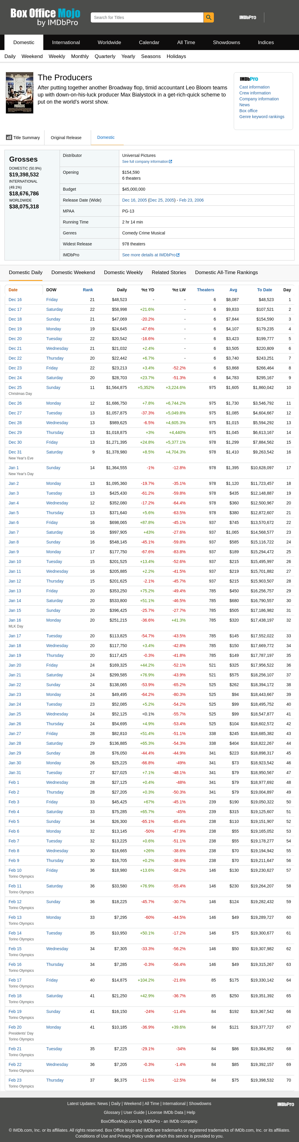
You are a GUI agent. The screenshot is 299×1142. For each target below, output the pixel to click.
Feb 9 (14, 860)
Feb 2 (14, 792)
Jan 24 (15, 704)
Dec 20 (15, 338)
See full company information (147, 162)
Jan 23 (15, 694)
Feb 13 (15, 917)
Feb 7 (14, 841)
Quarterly (105, 56)
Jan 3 (14, 493)
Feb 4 (14, 811)
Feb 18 (15, 995)
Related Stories (169, 272)
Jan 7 (14, 532)
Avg (233, 289)
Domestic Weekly (123, 272)
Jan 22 (15, 684)
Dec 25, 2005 (162, 200)
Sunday (53, 319)
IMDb (174, 1121)
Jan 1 (14, 467)
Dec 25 (15, 387)
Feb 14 (15, 933)
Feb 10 (15, 870)
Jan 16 (15, 620)
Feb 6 (14, 831)
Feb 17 (15, 980)
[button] (263, 120)
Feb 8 (14, 850)
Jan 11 (15, 571)
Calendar (149, 42)
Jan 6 (14, 522)
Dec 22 (15, 358)
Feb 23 (15, 1080)
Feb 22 (15, 1064)
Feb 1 (14, 782)
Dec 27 (15, 413)
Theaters (205, 289)
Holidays (176, 56)
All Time (186, 42)
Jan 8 (14, 542)
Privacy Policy (130, 1136)
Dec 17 (15, 309)
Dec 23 (15, 368)
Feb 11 (15, 886)
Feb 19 (15, 1011)
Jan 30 (15, 762)
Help (191, 1112)
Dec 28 (15, 422)
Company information (259, 98)
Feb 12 (15, 901)
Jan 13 (15, 590)
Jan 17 (15, 635)
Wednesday (57, 348)
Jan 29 (15, 753)
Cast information (254, 87)
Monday (53, 328)
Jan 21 (15, 675)
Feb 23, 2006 (191, 200)
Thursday (54, 358)
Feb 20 (15, 1027)
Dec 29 (15, 432)
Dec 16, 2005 (134, 200)
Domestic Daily (25, 272)
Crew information (255, 93)
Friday (52, 299)
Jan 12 (15, 581)
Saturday (54, 309)
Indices (266, 42)
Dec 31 (15, 452)
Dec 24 (15, 377)
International (66, 42)
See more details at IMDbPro (151, 254)
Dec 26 (15, 403)
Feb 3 (14, 802)
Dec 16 (15, 299)
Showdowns (226, 42)
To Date (264, 289)
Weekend (32, 56)
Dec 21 (15, 348)
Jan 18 (15, 645)
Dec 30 (15, 442)
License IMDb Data (165, 1112)
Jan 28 (15, 743)
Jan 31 (15, 772)
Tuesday (54, 338)
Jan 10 (15, 561)
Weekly (57, 56)
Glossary (112, 1112)
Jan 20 (15, 665)
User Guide (134, 1112)
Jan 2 (14, 483)
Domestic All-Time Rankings (226, 272)
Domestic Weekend (73, 272)
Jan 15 (15, 610)
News (244, 104)
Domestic (23, 42)
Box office (248, 110)
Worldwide (109, 42)
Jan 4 (14, 503)
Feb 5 (14, 821)
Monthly (80, 56)
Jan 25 (15, 714)
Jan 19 (15, 655)
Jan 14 (15, 600)
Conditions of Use (91, 1136)
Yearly (128, 56)
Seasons (151, 56)
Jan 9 (14, 551)
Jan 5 (14, 512)
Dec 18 (15, 319)
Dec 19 (15, 328)
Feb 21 (15, 1048)
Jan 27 (15, 733)
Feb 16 (15, 964)
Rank (88, 289)
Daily (10, 56)
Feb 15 (15, 948)
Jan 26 (15, 723)
